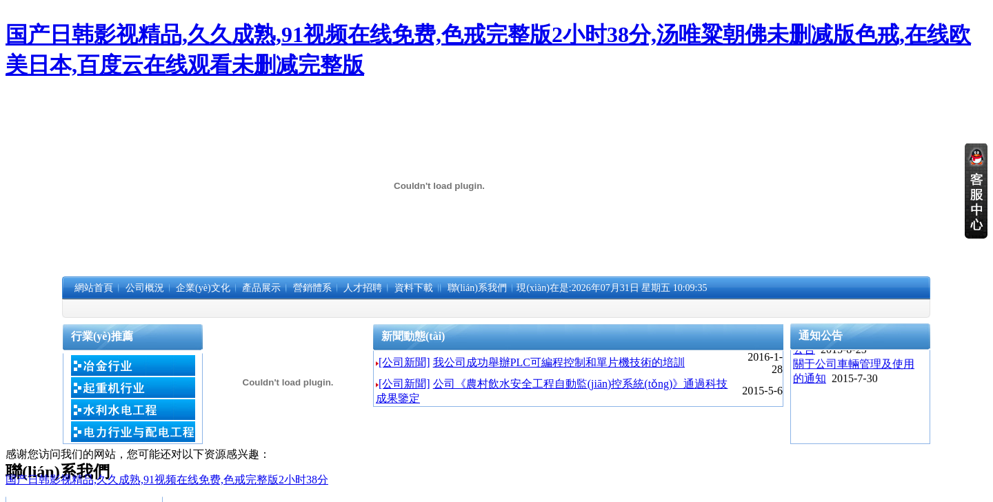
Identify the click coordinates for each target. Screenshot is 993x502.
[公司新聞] (404, 362)
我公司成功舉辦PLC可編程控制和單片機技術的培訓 (559, 362)
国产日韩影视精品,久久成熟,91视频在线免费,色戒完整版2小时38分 (167, 479)
